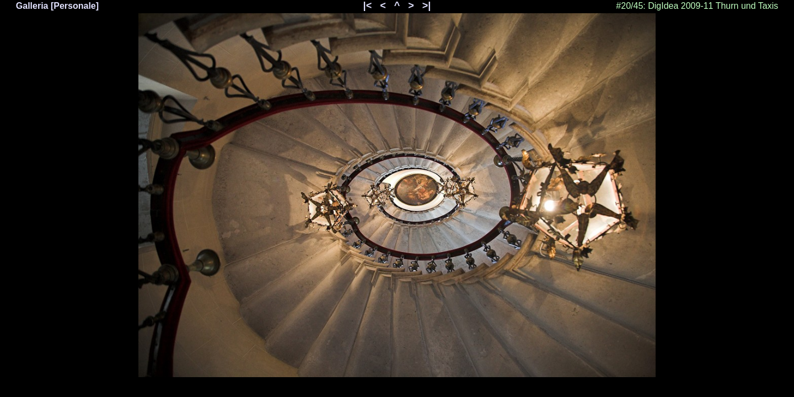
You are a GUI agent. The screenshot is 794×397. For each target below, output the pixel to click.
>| (426, 5)
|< (367, 5)
